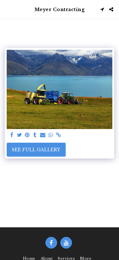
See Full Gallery (36, 150)
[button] (7, 9)
